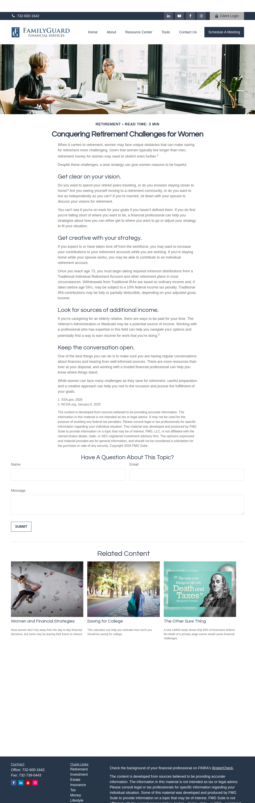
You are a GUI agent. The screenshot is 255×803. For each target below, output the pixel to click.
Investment (79, 762)
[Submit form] (21, 515)
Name (16, 452)
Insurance (78, 773)
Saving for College (105, 609)
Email (133, 452)
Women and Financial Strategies (43, 609)
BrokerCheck (222, 756)
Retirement (79, 757)
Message (18, 479)
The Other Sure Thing (185, 609)
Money (75, 783)
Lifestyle (76, 788)
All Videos (78, 799)
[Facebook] (190, 4)
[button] (92, 20)
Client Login (227, 4)
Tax (73, 778)
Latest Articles (81, 794)
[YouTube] (179, 4)
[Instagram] (35, 770)
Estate (75, 768)
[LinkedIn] (168, 4)
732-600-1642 (25, 4)
